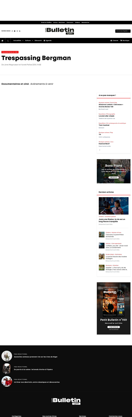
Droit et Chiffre (46, 22)
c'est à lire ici (113, 327)
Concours (70, 22)
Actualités (17, 40)
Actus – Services (59, 22)
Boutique (124, 40)
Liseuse (114, 40)
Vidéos (77, 22)
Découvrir (38, 40)
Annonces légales (122, 31)
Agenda (47, 40)
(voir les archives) (113, 329)
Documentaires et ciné (9, 52)
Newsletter (85, 22)
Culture (28, 40)
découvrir (113, 177)
